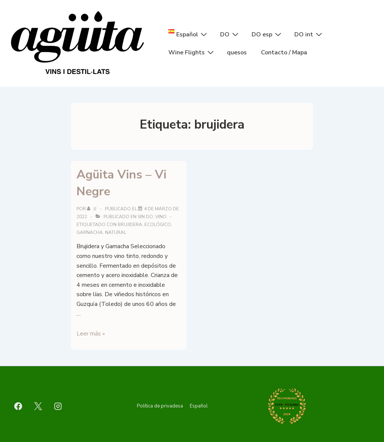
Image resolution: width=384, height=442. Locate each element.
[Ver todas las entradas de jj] (92, 209)
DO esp (267, 34)
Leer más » (90, 334)
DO (230, 34)
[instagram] (58, 406)
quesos (237, 52)
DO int (309, 34)
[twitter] (38, 406)
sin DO (145, 217)
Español (199, 406)
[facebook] (18, 406)
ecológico (157, 225)
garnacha (89, 232)
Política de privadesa (160, 406)
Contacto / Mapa (284, 52)
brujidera (130, 225)
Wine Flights (192, 52)
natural (115, 232)
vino (160, 217)
